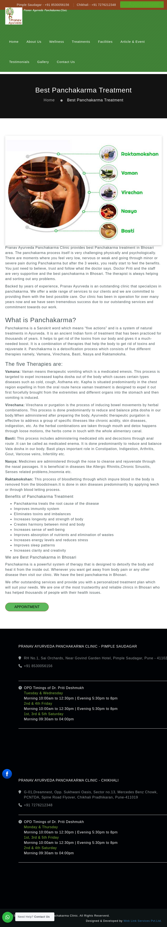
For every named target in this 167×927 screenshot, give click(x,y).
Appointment (27, 607)
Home (49, 100)
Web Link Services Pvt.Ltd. (143, 920)
